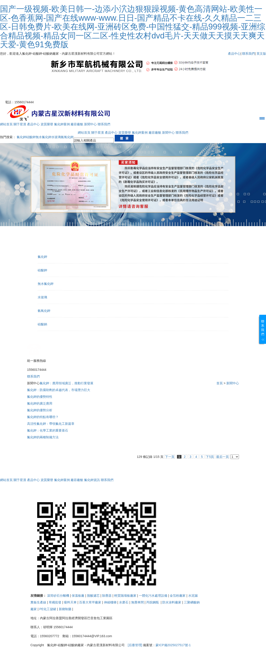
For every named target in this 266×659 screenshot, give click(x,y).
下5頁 (210, 457)
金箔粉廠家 (178, 595)
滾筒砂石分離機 (58, 595)
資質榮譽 (47, 124)
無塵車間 (137, 602)
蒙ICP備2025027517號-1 (173, 645)
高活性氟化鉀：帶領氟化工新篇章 (50, 423)
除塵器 (107, 595)
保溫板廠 (78, 595)
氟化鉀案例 (62, 124)
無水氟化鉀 (43, 137)
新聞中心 (90, 124)
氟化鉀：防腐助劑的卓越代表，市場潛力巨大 (58, 390)
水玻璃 (56, 137)
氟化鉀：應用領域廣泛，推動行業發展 (66, 383)
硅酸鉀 (31, 137)
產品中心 (234, 53)
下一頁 (169, 457)
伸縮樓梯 (110, 602)
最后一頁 (222, 457)
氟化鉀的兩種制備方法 (43, 437)
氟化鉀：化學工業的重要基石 (47, 430)
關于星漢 (20, 124)
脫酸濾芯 (93, 595)
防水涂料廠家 (171, 602)
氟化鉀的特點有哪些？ (43, 417)
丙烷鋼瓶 (153, 602)
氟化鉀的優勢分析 (39, 410)
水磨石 (123, 602)
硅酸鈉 (42, 324)
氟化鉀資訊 (92, 480)
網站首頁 (6, 124)
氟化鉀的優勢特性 (39, 396)
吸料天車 (70, 602)
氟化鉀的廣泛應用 (39, 403)
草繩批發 (55, 602)
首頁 (219, 383)
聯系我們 (248, 53)
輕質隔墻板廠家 (125, 595)
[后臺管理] (135, 645)
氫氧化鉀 (67, 137)
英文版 (261, 53)
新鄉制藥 (65, 609)
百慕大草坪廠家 (90, 602)
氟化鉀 (21, 137)
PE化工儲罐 (47, 609)
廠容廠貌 (77, 124)
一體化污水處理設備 (153, 595)
